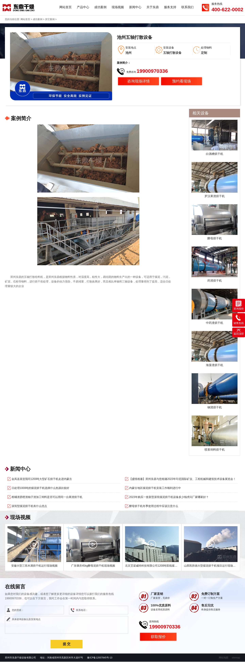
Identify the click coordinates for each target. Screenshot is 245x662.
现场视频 (118, 7)
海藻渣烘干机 (214, 365)
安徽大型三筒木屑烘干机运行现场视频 (34, 566)
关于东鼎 (153, 7)
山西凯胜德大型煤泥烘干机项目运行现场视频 (211, 566)
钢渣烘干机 (214, 407)
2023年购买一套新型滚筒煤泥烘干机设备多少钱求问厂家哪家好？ (169, 497)
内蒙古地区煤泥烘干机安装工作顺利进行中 (155, 488)
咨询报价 (239, 305)
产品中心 (83, 7)
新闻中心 (135, 7)
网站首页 (66, 7)
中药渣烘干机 (214, 323)
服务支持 (170, 7)
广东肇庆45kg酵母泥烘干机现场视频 (93, 566)
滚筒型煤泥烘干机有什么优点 (29, 506)
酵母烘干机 (214, 238)
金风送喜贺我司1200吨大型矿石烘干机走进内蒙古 (42, 479)
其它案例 (50, 19)
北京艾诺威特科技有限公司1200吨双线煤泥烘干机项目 (158, 566)
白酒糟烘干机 (214, 154)
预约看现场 (181, 81)
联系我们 (187, 7)
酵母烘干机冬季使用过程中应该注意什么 (153, 506)
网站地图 (223, 658)
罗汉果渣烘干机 (214, 196)
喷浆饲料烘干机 (214, 450)
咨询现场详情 (138, 81)
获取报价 (158, 637)
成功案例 (101, 7)
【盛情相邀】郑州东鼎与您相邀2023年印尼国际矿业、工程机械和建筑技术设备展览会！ (182, 479)
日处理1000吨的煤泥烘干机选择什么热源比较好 (40, 488)
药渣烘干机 (214, 281)
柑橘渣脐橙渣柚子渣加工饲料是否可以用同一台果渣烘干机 (47, 497)
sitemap (236, 658)
